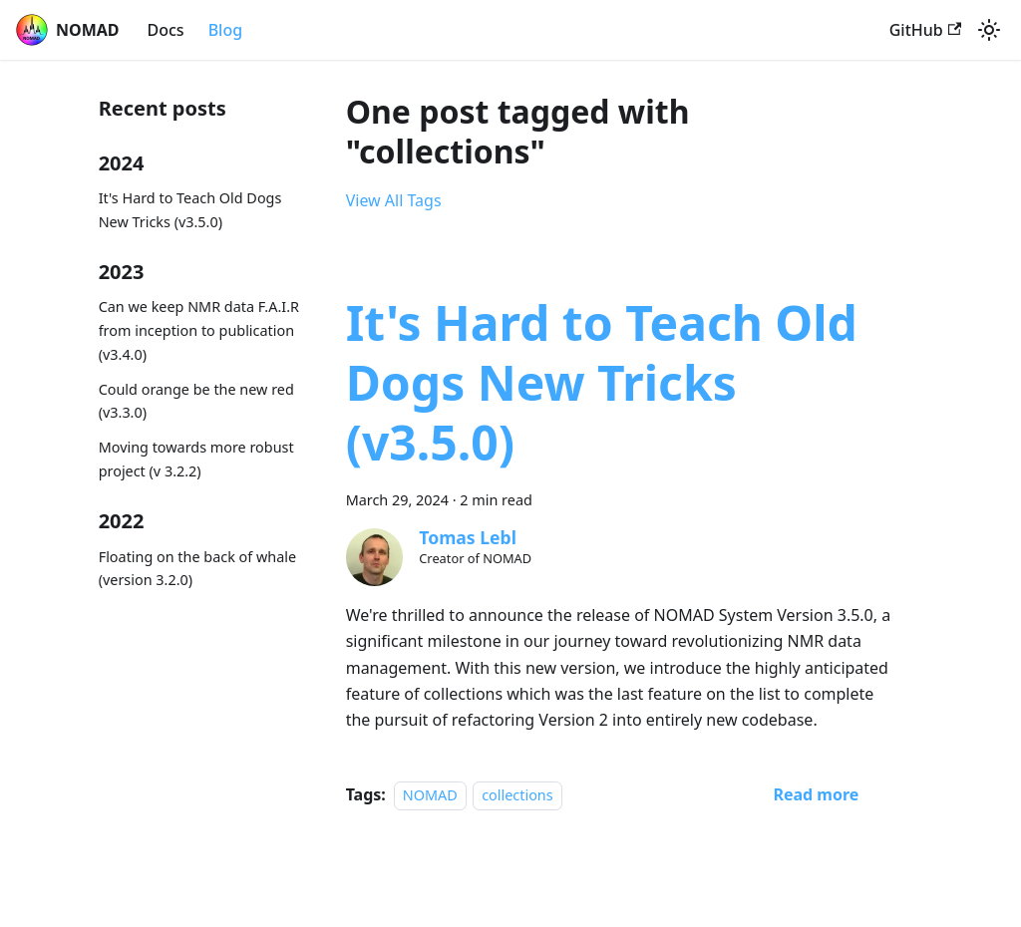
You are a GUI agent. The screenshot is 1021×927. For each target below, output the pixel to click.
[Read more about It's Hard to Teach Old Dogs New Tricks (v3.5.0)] (815, 794)
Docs (166, 30)
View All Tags (394, 200)
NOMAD (430, 794)
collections (517, 794)
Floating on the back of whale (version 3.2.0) (197, 568)
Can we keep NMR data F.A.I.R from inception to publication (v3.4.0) (199, 330)
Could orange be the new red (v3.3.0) (196, 401)
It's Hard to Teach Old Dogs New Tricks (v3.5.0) (190, 209)
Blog (225, 30)
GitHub (925, 30)
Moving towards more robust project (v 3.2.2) (196, 459)
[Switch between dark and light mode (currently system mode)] (989, 30)
